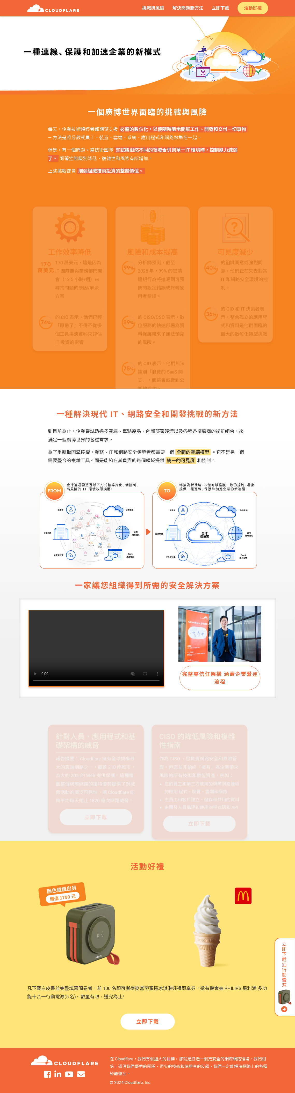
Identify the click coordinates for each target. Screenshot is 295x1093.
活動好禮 (253, 8)
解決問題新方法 (187, 8)
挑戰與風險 (153, 8)
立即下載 (220, 8)
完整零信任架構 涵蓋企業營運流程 (220, 678)
